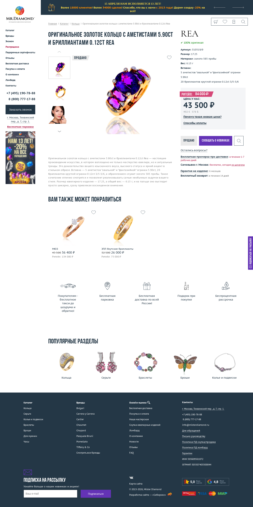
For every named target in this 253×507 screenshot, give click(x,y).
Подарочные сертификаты (20, 52)
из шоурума (238, 164)
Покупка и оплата (15, 69)
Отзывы (10, 58)
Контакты (11, 85)
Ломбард (10, 80)
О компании (12, 74)
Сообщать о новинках (215, 140)
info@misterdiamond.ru (195, 425)
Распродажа (12, 46)
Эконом (10, 41)
